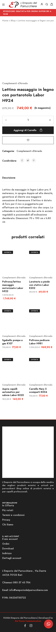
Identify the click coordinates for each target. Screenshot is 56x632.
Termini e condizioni (13, 515)
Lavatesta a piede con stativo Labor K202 (39, 285)
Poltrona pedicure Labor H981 (39, 341)
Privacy (6, 520)
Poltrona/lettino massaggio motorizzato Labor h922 (12, 286)
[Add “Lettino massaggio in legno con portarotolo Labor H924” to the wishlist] (28, 140)
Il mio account (10, 539)
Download (8, 548)
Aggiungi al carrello (28, 130)
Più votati (7, 510)
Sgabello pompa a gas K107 (12, 341)
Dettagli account (11, 558)
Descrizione (8, 177)
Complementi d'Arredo (15, 83)
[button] (48, 623)
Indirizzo (7, 553)
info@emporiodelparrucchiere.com (28, 590)
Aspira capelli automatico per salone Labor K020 (13, 392)
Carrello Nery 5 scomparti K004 (38, 390)
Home (5, 20)
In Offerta (8, 505)
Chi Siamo (7, 524)
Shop (13, 20)
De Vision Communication (28, 620)
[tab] (9, 178)
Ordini (5, 543)
